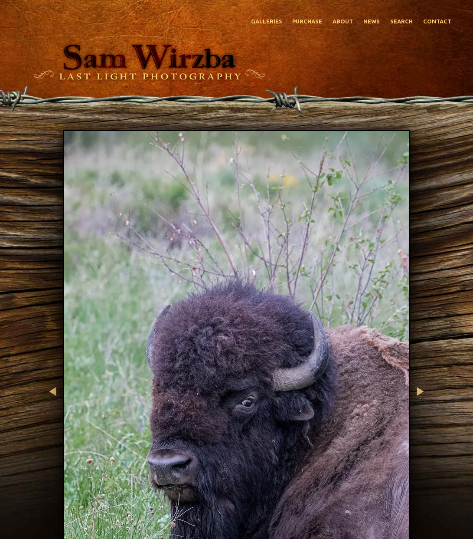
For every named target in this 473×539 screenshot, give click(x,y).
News (371, 21)
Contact (437, 21)
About (343, 21)
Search (401, 21)
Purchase (307, 21)
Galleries (266, 21)
